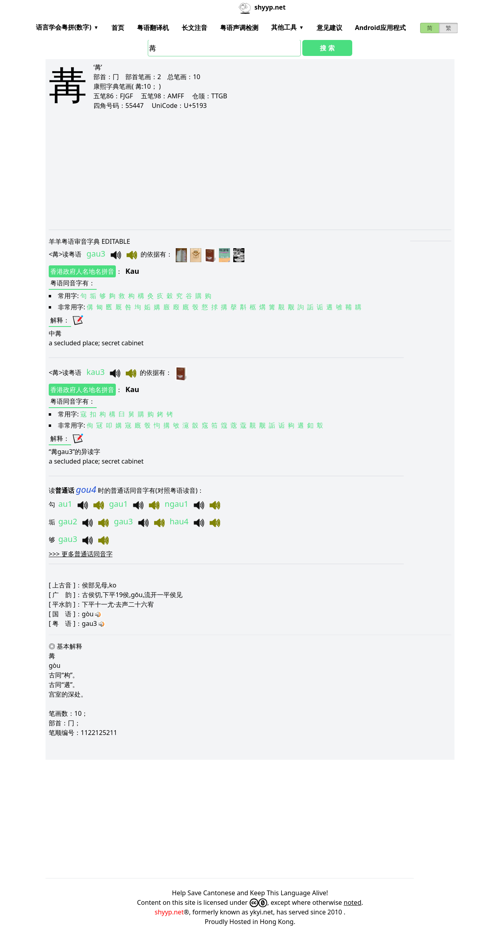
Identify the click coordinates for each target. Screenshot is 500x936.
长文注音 (194, 27)
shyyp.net (169, 912)
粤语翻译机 (153, 27)
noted (352, 902)
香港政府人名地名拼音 (82, 271)
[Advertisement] (250, 169)
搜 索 (327, 48)
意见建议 (329, 27)
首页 (117, 27)
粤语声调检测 (239, 27)
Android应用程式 (380, 27)
